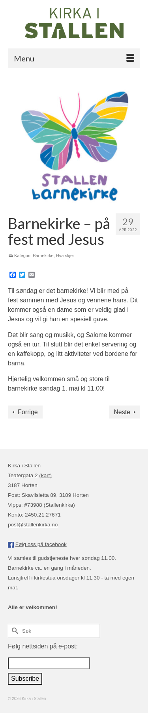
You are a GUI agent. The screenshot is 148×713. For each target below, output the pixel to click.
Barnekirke (43, 255)
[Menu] (74, 58)
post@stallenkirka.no (33, 525)
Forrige (28, 412)
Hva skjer (65, 255)
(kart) (45, 475)
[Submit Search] (14, 631)
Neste (122, 412)
